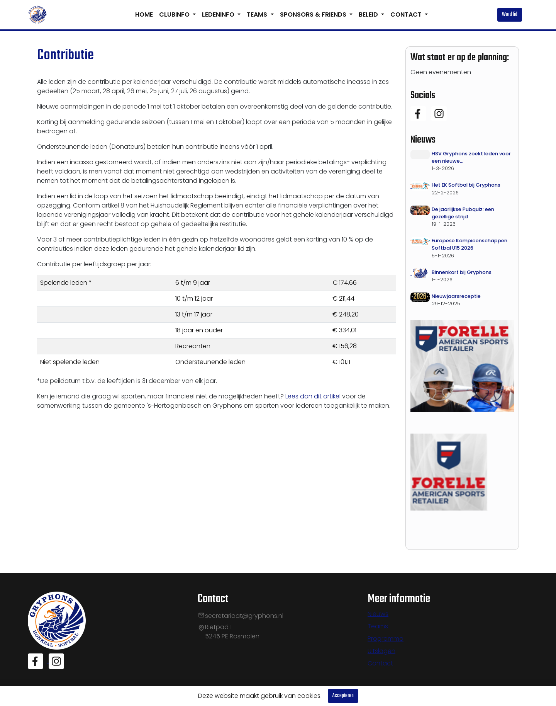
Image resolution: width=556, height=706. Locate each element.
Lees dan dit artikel (313, 396)
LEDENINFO (219, 14)
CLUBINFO (175, 14)
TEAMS (258, 14)
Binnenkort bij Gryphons (462, 272)
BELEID (369, 14)
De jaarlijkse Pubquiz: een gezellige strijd (463, 213)
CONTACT (406, 14)
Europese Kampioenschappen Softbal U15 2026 (469, 244)
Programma (385, 638)
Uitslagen (381, 650)
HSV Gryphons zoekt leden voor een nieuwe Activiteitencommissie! (471, 157)
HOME (144, 14)
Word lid (509, 14)
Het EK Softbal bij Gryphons (466, 185)
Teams (378, 626)
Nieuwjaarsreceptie (456, 296)
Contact (380, 663)
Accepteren (343, 695)
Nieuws (378, 613)
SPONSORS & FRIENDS (314, 14)
